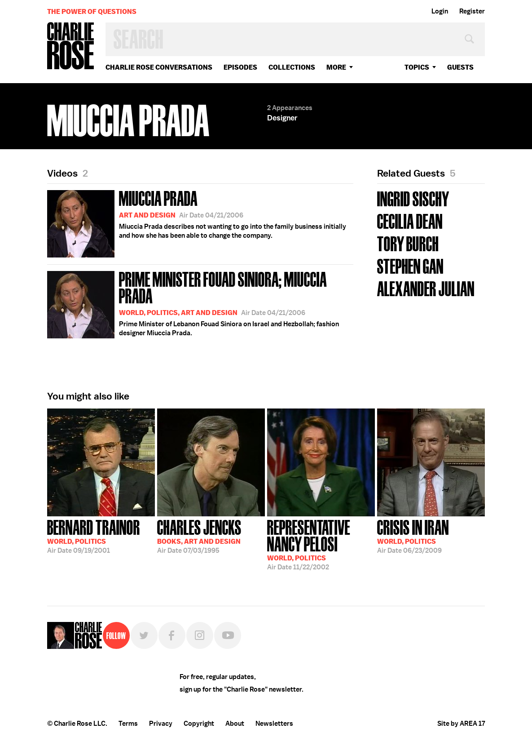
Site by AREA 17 (461, 723)
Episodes (240, 67)
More (336, 67)
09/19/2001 (93, 535)
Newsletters (274, 723)
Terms (128, 723)
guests (460, 67)
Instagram (199, 635)
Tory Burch (408, 243)
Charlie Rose (71, 46)
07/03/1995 (199, 535)
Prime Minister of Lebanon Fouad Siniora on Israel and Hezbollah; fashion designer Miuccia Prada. (200, 303)
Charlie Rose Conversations (159, 67)
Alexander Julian (426, 288)
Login (439, 11)
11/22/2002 (321, 544)
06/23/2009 (413, 535)
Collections (291, 67)
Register (472, 11)
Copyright (199, 723)
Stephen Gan (410, 265)
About (234, 723)
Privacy (160, 723)
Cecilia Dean (410, 220)
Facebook (171, 635)
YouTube (227, 635)
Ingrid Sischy (413, 198)
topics (416, 67)
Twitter (144, 635)
